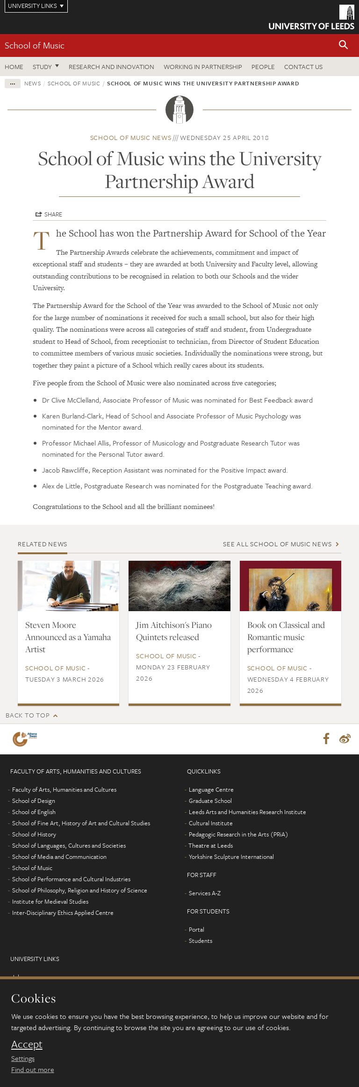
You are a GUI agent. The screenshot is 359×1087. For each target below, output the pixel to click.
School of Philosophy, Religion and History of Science (79, 890)
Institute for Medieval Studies (50, 901)
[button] (343, 45)
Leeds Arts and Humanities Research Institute (247, 812)
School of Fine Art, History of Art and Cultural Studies (81, 823)
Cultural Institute (211, 823)
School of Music (35, 45)
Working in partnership (203, 66)
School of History (34, 834)
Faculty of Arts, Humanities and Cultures (64, 789)
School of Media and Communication (59, 857)
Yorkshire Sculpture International (231, 857)
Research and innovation (111, 66)
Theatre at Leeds (210, 845)
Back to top (28, 715)
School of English (34, 812)
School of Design (33, 801)
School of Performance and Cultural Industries (71, 879)
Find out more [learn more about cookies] (32, 1069)
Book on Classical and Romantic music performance (286, 637)
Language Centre (211, 789)
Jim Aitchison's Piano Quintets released (174, 631)
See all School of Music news (277, 544)
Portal (196, 929)
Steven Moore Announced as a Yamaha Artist (68, 637)
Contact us (303, 66)
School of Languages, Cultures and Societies (69, 845)
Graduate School (210, 801)
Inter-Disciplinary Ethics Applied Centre (63, 913)
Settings (23, 1058)
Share (53, 214)
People (263, 66)
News (32, 83)
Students (200, 941)
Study (42, 66)
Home (14, 66)
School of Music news (131, 137)
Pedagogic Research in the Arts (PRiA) (238, 834)
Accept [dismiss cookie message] (27, 1044)
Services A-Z (205, 893)
